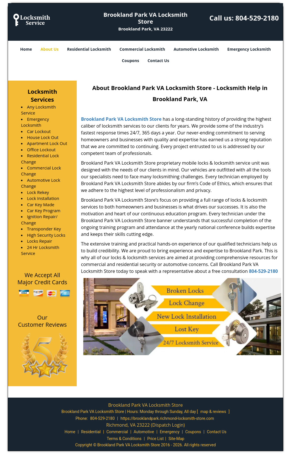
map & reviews (213, 411)
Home (26, 49)
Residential (91, 432)
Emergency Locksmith (249, 49)
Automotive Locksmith (196, 49)
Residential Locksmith (89, 49)
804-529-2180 (257, 18)
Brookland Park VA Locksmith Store (121, 119)
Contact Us (158, 60)
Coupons (130, 60)
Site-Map (176, 438)
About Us (49, 49)
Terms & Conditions (124, 438)
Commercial (117, 432)
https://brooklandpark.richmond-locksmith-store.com (167, 418)
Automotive (144, 432)
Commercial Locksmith (142, 49)
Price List (155, 438)
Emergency (169, 432)
